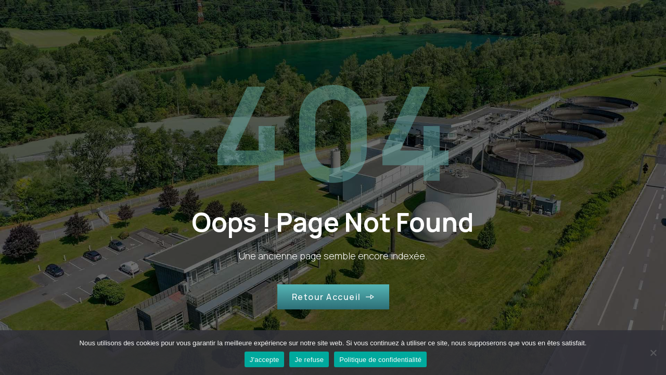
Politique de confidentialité (380, 360)
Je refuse (309, 360)
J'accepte (264, 360)
